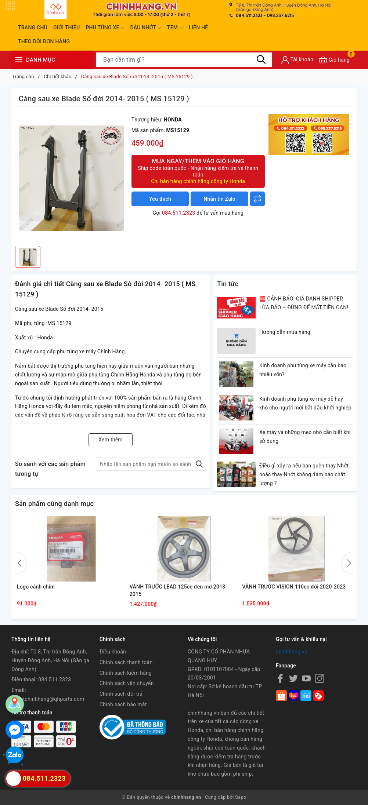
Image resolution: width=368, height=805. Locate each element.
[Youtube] (306, 678)
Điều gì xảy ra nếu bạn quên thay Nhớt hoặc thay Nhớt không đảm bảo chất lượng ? (304, 474)
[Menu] (18, 60)
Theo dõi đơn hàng (44, 41)
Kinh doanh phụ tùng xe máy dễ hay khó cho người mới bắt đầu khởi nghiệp (305, 403)
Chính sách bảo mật (123, 704)
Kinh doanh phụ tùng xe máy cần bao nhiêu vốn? (302, 370)
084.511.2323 (178, 213)
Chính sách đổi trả (121, 694)
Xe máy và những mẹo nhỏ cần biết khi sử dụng (304, 436)
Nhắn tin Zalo (219, 199)
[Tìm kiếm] (261, 59)
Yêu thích (160, 199)
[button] (347, 563)
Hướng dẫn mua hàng (284, 332)
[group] (71, 177)
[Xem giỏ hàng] (334, 59)
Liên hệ (198, 27)
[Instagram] (319, 678)
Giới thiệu (66, 27)
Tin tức (227, 284)
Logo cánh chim (36, 587)
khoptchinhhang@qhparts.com (47, 699)
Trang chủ (32, 27)
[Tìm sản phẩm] (184, 59)
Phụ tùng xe (105, 28)
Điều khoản (113, 652)
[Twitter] (293, 678)
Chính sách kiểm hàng (126, 673)
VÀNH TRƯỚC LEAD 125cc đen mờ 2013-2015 (178, 590)
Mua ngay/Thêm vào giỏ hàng (198, 171)
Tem (175, 28)
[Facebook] (280, 678)
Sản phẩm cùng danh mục (54, 503)
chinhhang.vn (291, 652)
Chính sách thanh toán (126, 662)
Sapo (240, 797)
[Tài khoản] (297, 60)
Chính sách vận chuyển (127, 683)
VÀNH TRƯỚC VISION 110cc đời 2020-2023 (294, 587)
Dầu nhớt (145, 28)
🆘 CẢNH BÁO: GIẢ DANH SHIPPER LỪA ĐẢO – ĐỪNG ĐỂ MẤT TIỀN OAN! (303, 303)
